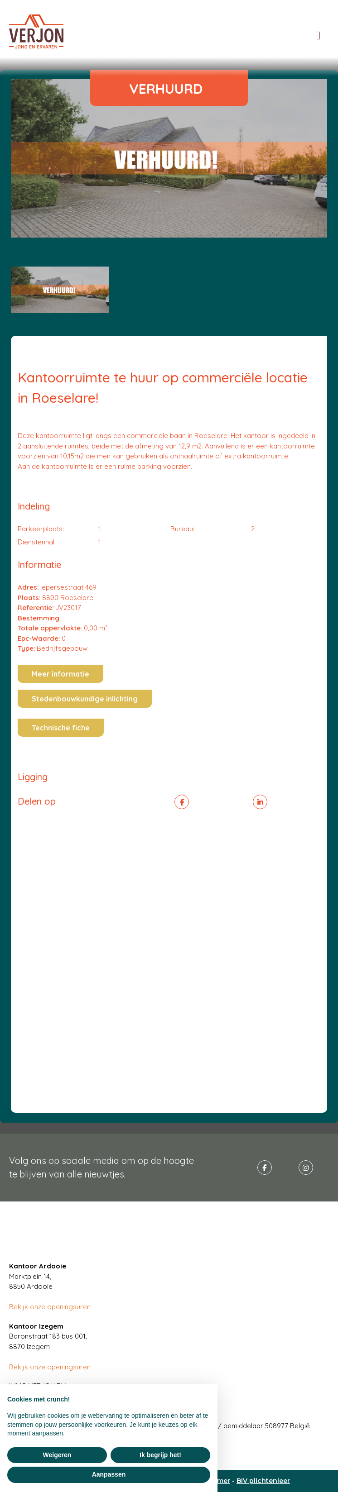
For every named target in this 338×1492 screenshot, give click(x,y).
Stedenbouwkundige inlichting (85, 698)
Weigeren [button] (57, 1455)
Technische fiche (61, 727)
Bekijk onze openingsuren (50, 1306)
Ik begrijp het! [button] (160, 1455)
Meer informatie (60, 673)
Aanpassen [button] (109, 1474)
